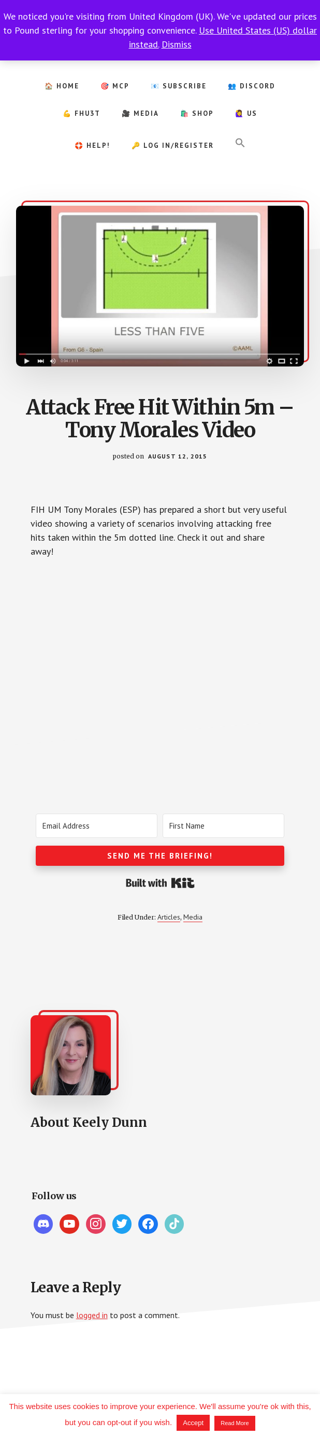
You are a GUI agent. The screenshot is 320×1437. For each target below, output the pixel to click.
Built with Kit (160, 883)
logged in (92, 1315)
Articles (168, 917)
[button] (240, 143)
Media (192, 917)
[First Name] (223, 826)
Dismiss (177, 44)
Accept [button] (193, 1423)
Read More (235, 1423)
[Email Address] (96, 826)
